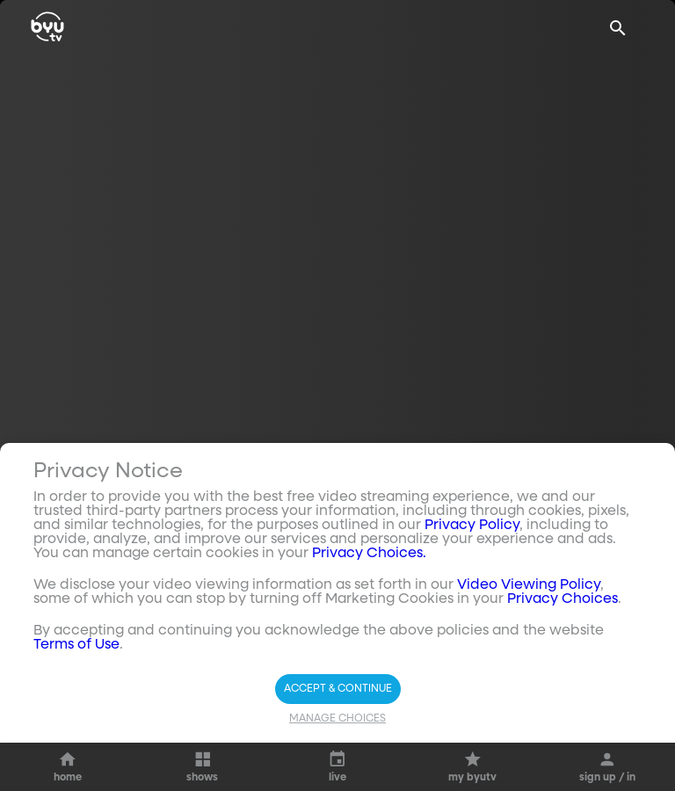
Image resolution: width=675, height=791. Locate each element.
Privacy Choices (562, 656)
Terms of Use (76, 701)
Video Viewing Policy (528, 642)
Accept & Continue (338, 745)
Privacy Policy (472, 582)
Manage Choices (337, 775)
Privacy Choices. (369, 610)
